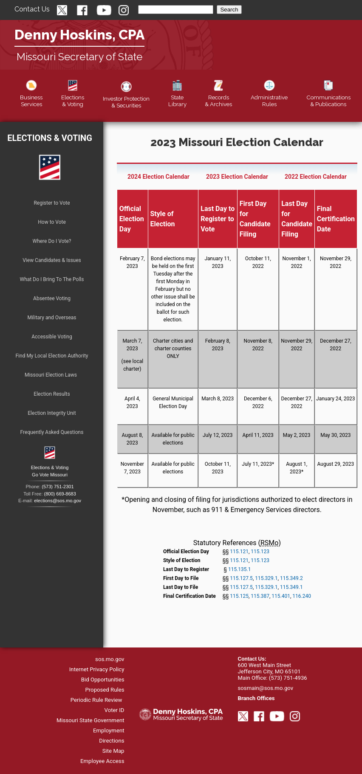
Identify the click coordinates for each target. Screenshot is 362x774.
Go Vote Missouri (50, 474)
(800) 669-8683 (60, 493)
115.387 (260, 596)
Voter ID (114, 710)
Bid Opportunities (102, 679)
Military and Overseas (51, 318)
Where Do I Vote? (51, 241)
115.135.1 (239, 569)
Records (218, 97)
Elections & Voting (49, 138)
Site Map (113, 751)
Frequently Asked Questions (52, 432)
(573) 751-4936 (288, 678)
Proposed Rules (104, 690)
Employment (108, 730)
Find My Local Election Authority (51, 356)
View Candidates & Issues (52, 260)
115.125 (239, 596)
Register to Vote (52, 203)
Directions (111, 740)
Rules (269, 97)
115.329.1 (266, 578)
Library (177, 97)
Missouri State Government (90, 720)
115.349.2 (291, 578)
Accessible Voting (51, 337)
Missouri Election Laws (51, 375)
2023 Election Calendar (237, 176)
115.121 (239, 551)
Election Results (52, 394)
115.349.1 (291, 587)
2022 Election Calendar (316, 176)
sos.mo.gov (109, 659)
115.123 (260, 551)
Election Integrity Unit (52, 413)
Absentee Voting (52, 298)
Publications (328, 97)
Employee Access (102, 761)
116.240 (301, 596)
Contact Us (32, 9)
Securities (126, 98)
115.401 (281, 596)
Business (31, 97)
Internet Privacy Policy (96, 669)
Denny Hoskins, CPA (79, 34)
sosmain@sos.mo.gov (266, 688)
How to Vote (52, 222)
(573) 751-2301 (58, 486)
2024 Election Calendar (158, 176)
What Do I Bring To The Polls (52, 279)
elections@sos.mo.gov (57, 500)
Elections (72, 97)
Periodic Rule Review (96, 700)
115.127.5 (241, 578)
